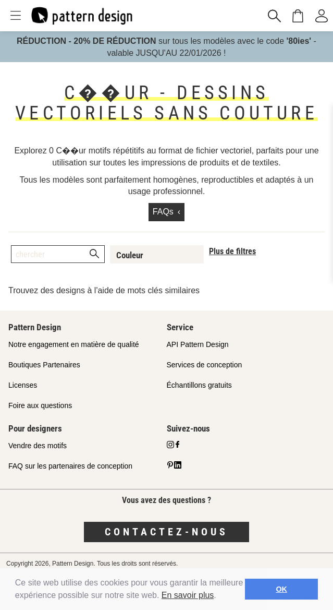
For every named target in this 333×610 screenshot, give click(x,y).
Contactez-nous (166, 531)
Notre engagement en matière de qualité (73, 344)
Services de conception (204, 365)
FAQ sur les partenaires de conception (70, 466)
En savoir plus (188, 595)
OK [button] (281, 589)
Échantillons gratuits (199, 385)
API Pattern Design (198, 344)
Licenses (22, 385)
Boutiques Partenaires (44, 365)
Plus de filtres (232, 251)
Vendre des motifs (37, 445)
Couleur (129, 255)
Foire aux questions (40, 405)
